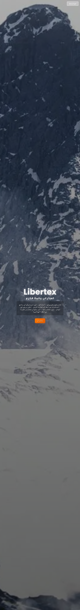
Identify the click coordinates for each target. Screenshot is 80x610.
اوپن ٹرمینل (72, 4)
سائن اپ (40, 321)
